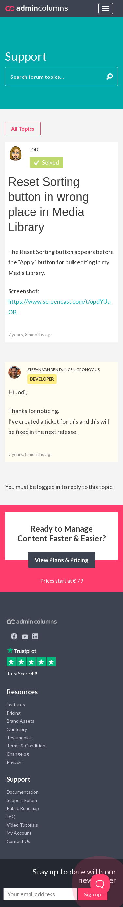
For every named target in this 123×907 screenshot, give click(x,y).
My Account (19, 833)
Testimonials (20, 737)
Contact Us (18, 841)
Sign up (92, 894)
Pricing (14, 713)
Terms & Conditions (27, 745)
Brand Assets (20, 721)
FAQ (11, 816)
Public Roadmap (23, 808)
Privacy (14, 762)
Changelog (18, 754)
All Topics (22, 128)
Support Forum (22, 800)
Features (16, 704)
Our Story (17, 729)
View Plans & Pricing (62, 560)
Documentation (23, 792)
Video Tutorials (22, 825)
